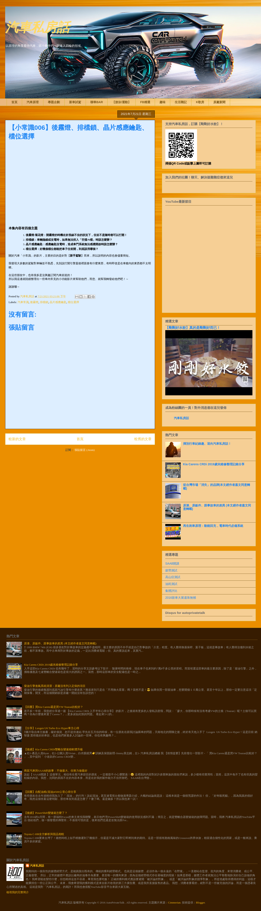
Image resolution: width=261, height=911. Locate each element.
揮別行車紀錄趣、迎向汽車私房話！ (207, 443)
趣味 (162, 102)
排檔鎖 (44, 302)
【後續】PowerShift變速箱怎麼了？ (45, 812)
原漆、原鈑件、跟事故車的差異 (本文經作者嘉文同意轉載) (60, 643)
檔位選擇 (73, 302)
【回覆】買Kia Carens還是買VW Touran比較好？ (53, 707)
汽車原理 (33, 102)
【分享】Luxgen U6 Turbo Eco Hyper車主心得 (51, 728)
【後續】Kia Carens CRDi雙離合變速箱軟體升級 (53, 749)
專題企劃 (54, 102)
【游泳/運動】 (121, 102)
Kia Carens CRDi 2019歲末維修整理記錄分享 (213, 464)
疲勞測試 (171, 570)
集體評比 (171, 590)
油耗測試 (171, 584)
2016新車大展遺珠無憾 (180, 597)
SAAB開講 (172, 563)
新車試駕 (75, 102)
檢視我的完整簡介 (17, 892)
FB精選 (145, 102)
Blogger (200, 902)
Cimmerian (174, 902)
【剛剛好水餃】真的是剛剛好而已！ (192, 327)
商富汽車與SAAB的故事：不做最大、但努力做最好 (55, 770)
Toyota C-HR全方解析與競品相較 (44, 834)
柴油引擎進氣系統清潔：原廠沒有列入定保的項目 (54, 685)
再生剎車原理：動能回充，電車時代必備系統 (213, 525)
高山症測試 (172, 577)
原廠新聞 (219, 102)
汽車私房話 (37, 26)
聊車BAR (96, 102)
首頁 (14, 102)
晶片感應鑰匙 (58, 302)
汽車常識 (23, 302)
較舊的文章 (143, 439)
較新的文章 (17, 439)
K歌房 (200, 102)
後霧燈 (34, 302)
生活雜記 (181, 102)
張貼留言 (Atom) (84, 450)
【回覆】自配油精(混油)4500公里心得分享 (50, 791)
